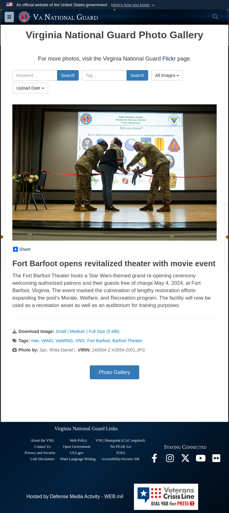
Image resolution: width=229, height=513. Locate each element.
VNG (80, 340)
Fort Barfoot (98, 340)
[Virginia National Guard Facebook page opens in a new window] (154, 459)
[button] (133, 5)
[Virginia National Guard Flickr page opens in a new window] (216, 459)
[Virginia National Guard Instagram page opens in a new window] (169, 459)
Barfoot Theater (127, 340)
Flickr (169, 59)
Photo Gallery (114, 372)
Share (22, 249)
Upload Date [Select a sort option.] (30, 88)
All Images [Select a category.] (167, 75)
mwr (35, 340)
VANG (47, 340)
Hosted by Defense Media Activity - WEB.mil (74, 496)
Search (68, 75)
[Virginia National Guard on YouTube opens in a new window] (200, 459)
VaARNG (64, 340)
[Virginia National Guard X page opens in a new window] (185, 459)
